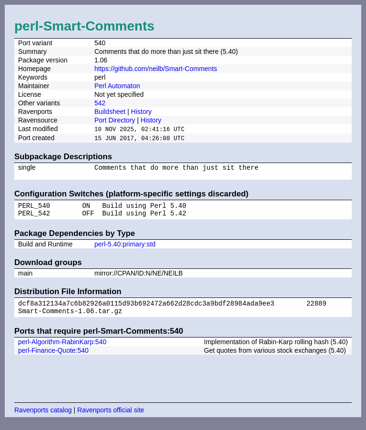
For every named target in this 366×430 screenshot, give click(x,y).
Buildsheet (109, 111)
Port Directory (114, 120)
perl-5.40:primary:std (124, 249)
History (141, 111)
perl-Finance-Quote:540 (53, 358)
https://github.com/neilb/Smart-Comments (155, 68)
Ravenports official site (110, 418)
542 (99, 103)
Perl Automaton (117, 86)
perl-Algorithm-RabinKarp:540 (62, 350)
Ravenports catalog (43, 418)
